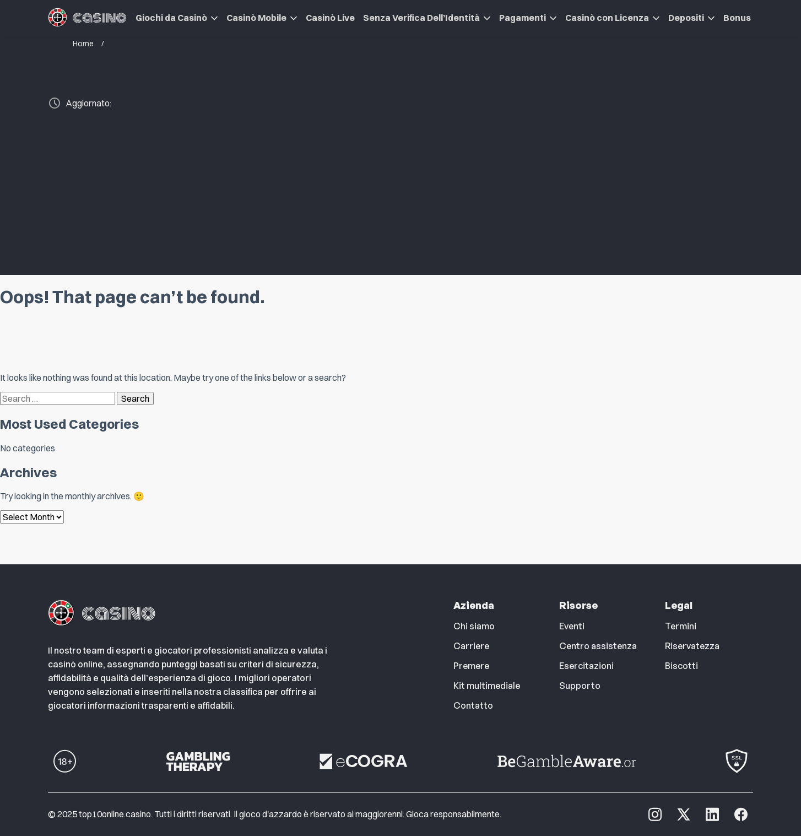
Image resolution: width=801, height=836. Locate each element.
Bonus (737, 17)
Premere (471, 665)
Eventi (571, 626)
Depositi (686, 17)
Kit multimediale (486, 685)
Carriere (471, 645)
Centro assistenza (598, 645)
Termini (680, 626)
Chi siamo (474, 626)
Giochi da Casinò (171, 17)
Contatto (473, 705)
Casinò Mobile (256, 17)
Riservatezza (692, 645)
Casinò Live (330, 17)
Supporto (579, 685)
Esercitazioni (586, 665)
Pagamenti (522, 17)
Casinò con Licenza (607, 17)
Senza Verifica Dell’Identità (421, 17)
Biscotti (681, 665)
